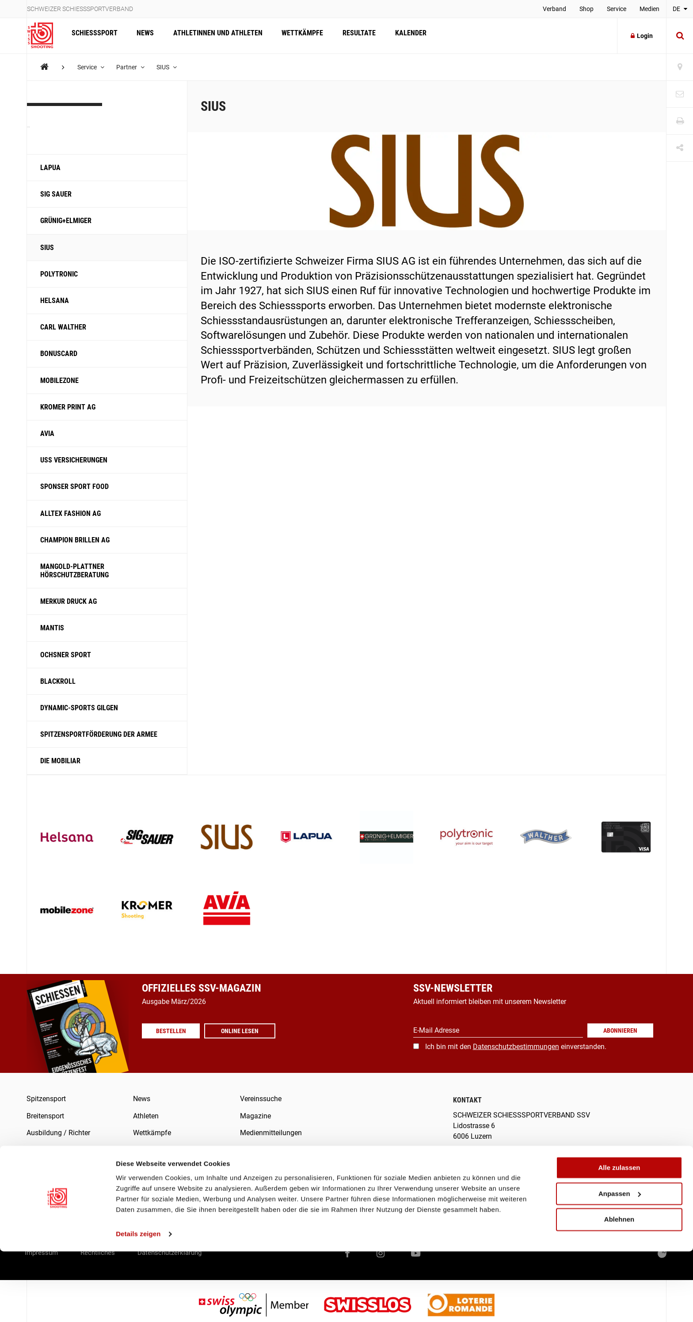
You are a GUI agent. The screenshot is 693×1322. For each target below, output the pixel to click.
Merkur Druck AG (68, 601)
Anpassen (619, 1264)
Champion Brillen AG (75, 540)
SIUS (170, 67)
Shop (586, 8)
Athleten (146, 1116)
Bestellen (173, 1030)
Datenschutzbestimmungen (516, 1046)
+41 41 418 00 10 (633, 1160)
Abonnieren (620, 1030)
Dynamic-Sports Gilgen (79, 708)
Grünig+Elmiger (65, 220)
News (143, 35)
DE (680, 8)
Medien (649, 8)
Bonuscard (58, 353)
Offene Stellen (155, 1183)
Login (642, 35)
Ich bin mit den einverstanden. (515, 1046)
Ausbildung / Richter (58, 1133)
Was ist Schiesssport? (61, 1149)
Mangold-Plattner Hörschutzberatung (74, 570)
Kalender (402, 35)
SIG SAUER (56, 194)
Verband (554, 8)
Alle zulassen (619, 1238)
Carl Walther (63, 327)
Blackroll (58, 681)
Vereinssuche (261, 1099)
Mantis (52, 628)
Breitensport (45, 1116)
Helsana (54, 300)
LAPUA (50, 167)
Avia (47, 433)
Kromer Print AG (67, 407)
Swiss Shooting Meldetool (280, 1200)
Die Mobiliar (60, 761)
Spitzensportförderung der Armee (98, 734)
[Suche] (679, 35)
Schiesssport (94, 35)
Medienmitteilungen (271, 1133)
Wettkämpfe (297, 35)
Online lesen (244, 1030)
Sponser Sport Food (74, 486)
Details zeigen (138, 1304)
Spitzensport (46, 1099)
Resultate (352, 35)
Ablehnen (619, 1290)
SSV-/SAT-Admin (266, 1167)
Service (616, 8)
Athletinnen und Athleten (214, 35)
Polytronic (59, 274)
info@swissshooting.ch (495, 1160)
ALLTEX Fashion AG (70, 513)
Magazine (255, 1116)
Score (249, 1183)
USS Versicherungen (74, 460)
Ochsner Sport (65, 655)
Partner (132, 67)
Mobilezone (59, 380)
